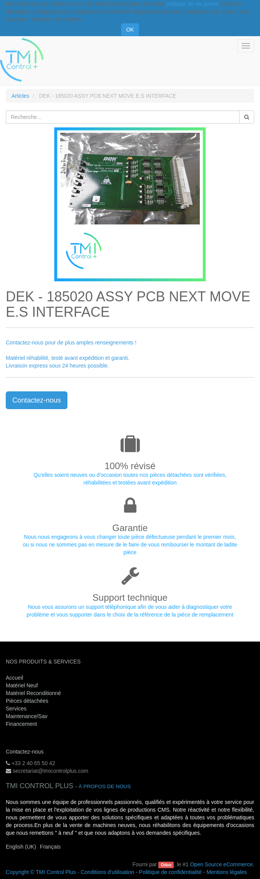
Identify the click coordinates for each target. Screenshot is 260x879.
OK (130, 30)
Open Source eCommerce (221, 864)
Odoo (166, 864)
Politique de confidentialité (170, 872)
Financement (21, 724)
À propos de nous (105, 786)
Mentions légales (226, 872)
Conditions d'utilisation (107, 872)
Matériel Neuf (22, 685)
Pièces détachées (27, 701)
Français (50, 847)
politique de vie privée (192, 4)
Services (17, 708)
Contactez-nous (36, 400)
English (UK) (21, 847)
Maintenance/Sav (26, 716)
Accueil (14, 678)
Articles (20, 96)
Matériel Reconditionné (33, 693)
